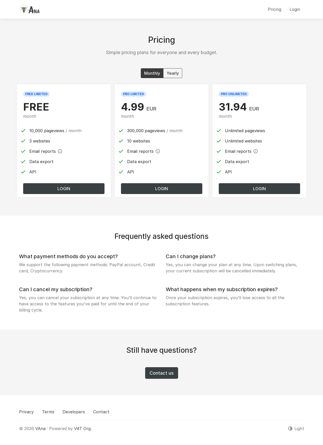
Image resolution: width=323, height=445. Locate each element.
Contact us (162, 373)
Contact (101, 411)
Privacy (26, 411)
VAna (40, 428)
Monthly (152, 73)
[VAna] (29, 9)
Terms (48, 411)
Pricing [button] (274, 9)
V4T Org (82, 428)
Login (63, 188)
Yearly (173, 73)
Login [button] (295, 9)
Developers (74, 411)
